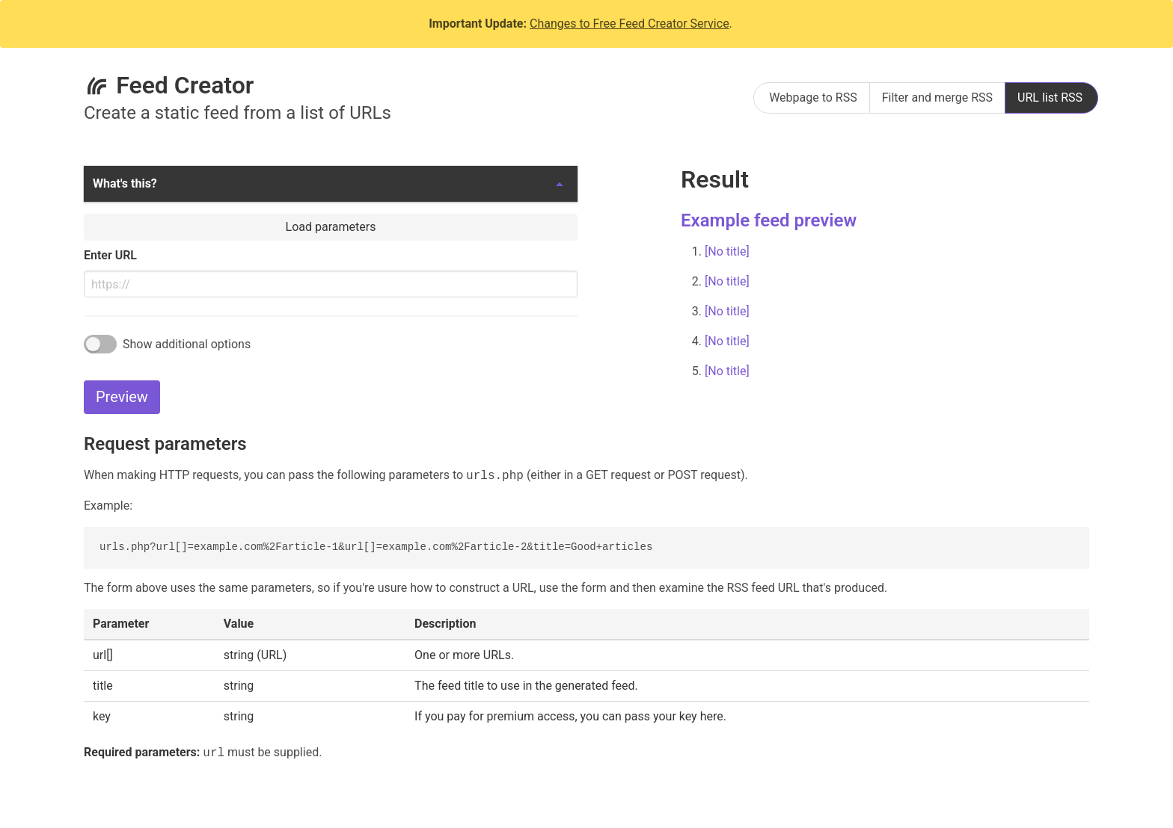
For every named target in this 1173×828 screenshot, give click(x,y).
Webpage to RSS (813, 97)
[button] (331, 184)
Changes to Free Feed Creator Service (629, 23)
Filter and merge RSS (937, 97)
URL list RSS (1049, 97)
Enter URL (110, 255)
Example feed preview (769, 220)
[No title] (727, 251)
